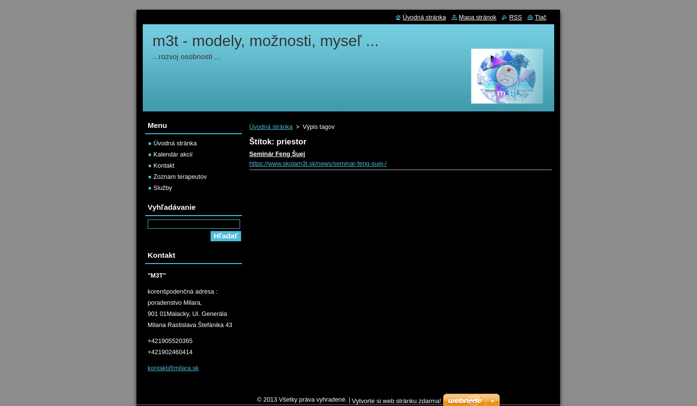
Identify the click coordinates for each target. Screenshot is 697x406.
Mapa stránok (478, 17)
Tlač (540, 17)
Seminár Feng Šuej (277, 153)
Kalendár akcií (173, 154)
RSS (515, 17)
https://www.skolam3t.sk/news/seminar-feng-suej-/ (318, 163)
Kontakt (163, 165)
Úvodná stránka (271, 126)
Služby (162, 187)
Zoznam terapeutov (180, 176)
